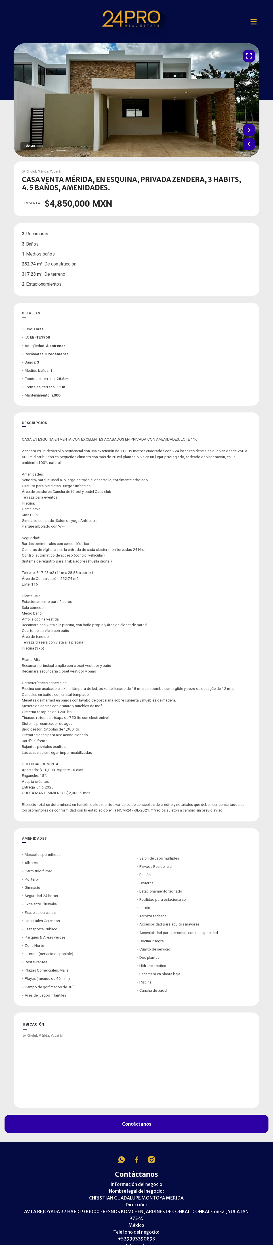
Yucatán (56, 171)
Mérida (43, 171)
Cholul (31, 171)
